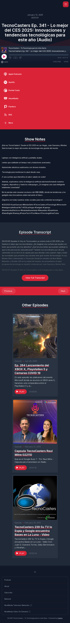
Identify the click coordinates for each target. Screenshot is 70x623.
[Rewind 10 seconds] (10, 57)
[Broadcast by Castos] (4, 62)
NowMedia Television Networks (18, 605)
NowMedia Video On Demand (17, 611)
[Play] (4, 56)
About (6, 586)
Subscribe (57, 62)
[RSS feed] (35, 572)
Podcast (7, 580)
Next (63, 291)
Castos (60, 618)
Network (7, 599)
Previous (8, 291)
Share (66, 62)
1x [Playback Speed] (15, 58)
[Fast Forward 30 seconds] (20, 57)
